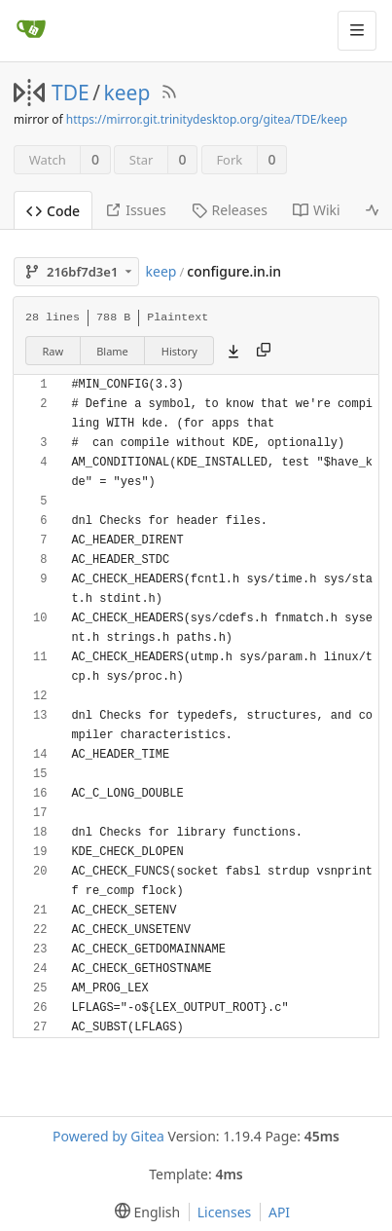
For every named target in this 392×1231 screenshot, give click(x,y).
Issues (135, 210)
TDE (70, 92)
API (279, 1212)
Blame (112, 351)
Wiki (316, 210)
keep (127, 92)
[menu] (143, 1212)
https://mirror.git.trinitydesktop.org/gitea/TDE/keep (206, 119)
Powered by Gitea (108, 1136)
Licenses (224, 1212)
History (179, 351)
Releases (229, 210)
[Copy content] (263, 350)
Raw (53, 351)
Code (53, 211)
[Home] (31, 30)
